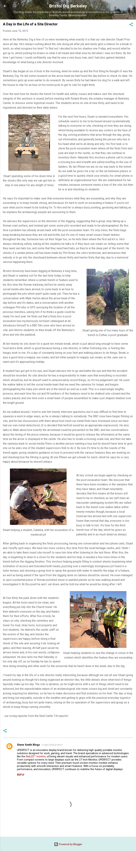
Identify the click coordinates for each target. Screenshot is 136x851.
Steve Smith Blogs (28, 744)
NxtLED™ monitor (36, 756)
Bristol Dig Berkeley (68, 6)
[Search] (131, 7)
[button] (131, 25)
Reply (20, 774)
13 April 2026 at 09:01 (52, 744)
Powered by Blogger (68, 844)
